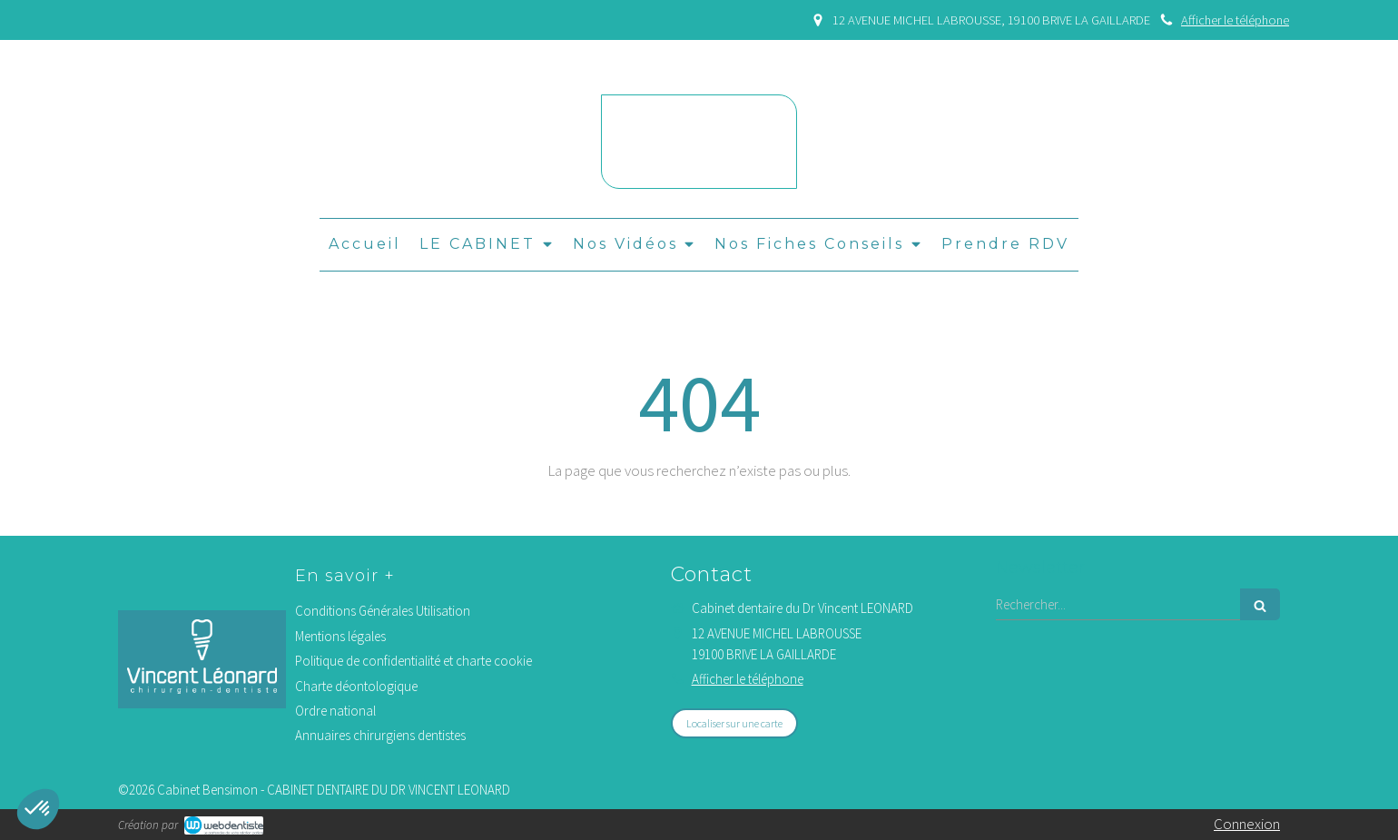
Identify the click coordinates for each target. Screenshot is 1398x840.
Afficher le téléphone (1235, 20)
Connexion (1247, 824)
